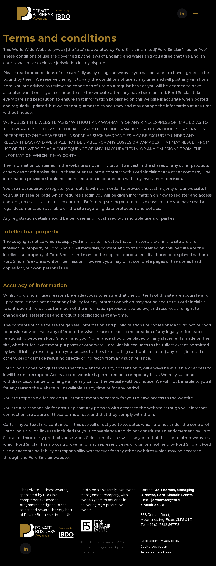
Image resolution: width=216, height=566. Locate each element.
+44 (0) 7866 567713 (163, 525)
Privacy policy (169, 541)
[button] (182, 13)
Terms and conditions (156, 552)
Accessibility (149, 541)
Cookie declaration (154, 546)
